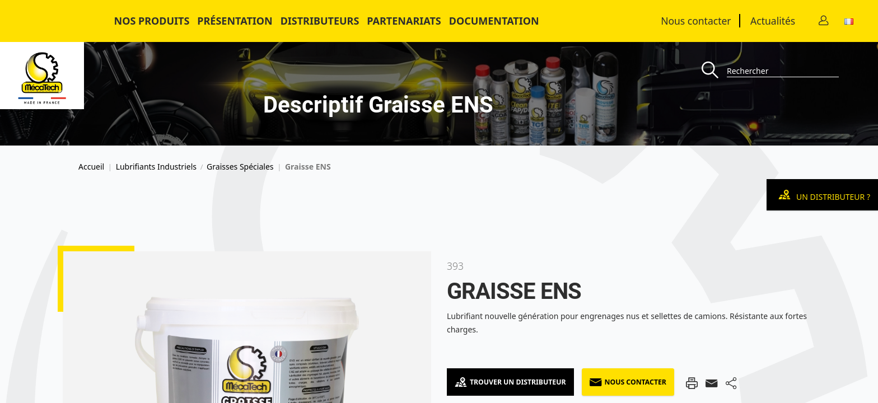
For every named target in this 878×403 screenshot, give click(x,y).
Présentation (234, 20)
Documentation (494, 20)
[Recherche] (714, 71)
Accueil (91, 167)
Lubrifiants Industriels (156, 167)
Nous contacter (696, 20)
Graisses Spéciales (240, 167)
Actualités (772, 20)
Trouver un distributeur (510, 382)
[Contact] (823, 21)
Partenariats (404, 20)
